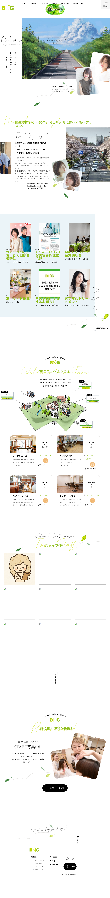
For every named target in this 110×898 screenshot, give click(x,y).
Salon (33, 3)
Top (24, 3)
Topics (44, 3)
